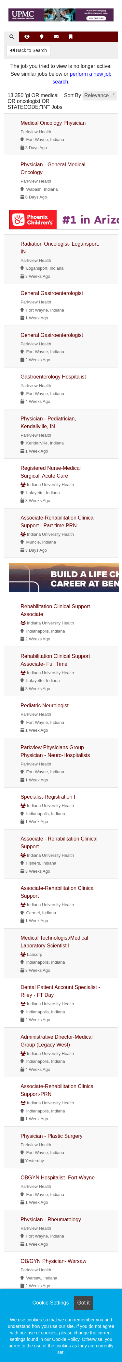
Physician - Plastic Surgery (51, 1136)
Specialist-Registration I (47, 797)
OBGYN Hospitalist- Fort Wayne (57, 1177)
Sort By (72, 95)
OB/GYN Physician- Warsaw (53, 1261)
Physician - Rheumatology (50, 1219)
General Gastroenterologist (51, 293)
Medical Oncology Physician (53, 123)
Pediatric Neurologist (44, 705)
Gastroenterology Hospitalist (53, 376)
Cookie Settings (50, 1302)
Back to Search (28, 50)
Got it (83, 1302)
